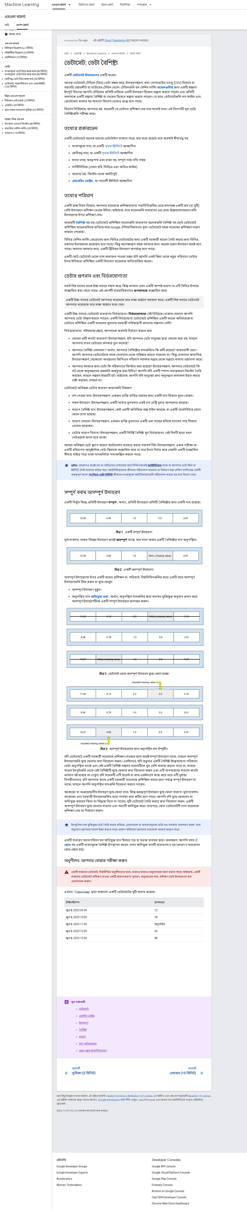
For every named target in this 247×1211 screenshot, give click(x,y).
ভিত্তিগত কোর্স (86, 4)
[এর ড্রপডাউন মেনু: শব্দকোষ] (151, 4)
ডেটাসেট (84, 1008)
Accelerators (64, 1178)
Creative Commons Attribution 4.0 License (129, 1096)
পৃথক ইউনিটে (113, 146)
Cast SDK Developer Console (169, 1197)
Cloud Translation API (117, 40)
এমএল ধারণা (15, 16)
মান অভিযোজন (88, 1043)
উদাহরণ (83, 1022)
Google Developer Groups (72, 1166)
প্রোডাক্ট (78, 53)
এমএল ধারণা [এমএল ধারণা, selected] (59, 4)
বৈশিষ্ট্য (83, 1029)
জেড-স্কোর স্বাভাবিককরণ (93, 1050)
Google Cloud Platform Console (171, 1172)
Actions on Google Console (168, 1191)
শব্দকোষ (142, 4)
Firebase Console (162, 1184)
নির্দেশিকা (125, 4)
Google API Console (164, 1166)
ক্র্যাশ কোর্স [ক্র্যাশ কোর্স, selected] (22, 25)
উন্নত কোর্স (107, 4)
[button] (25, 48)
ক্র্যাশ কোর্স (135, 53)
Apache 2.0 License (199, 1096)
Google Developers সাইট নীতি (114, 1099)
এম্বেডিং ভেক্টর (87, 1015)
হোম (66, 53)
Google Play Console (164, 1178)
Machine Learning (22, 4)
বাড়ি (7, 25)
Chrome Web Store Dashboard (170, 1203)
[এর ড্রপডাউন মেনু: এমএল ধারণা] (70, 4)
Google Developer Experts (72, 1172)
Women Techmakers (69, 1184)
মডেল (82, 1036)
